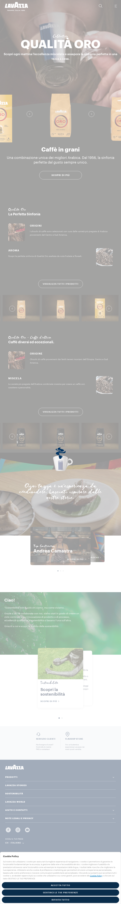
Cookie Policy (96, 876)
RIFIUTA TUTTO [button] (60, 900)
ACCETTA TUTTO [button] (60, 885)
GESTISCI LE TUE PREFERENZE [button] (60, 893)
